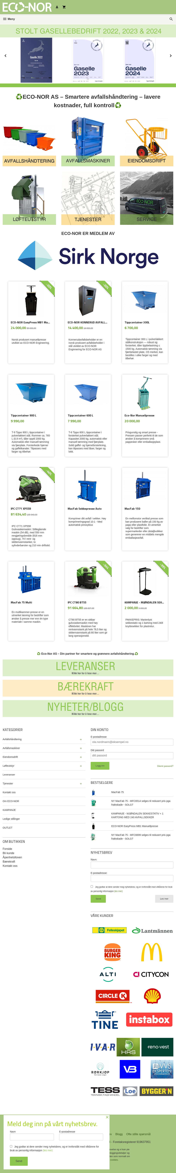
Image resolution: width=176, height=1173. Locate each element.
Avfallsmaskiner (11, 748)
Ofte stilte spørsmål (138, 1134)
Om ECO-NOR (11, 801)
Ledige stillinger (11, 818)
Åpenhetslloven (12, 857)
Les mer (164, 898)
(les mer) (118, 891)
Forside (7, 848)
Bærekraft (9, 861)
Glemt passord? (165, 766)
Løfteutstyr (8, 765)
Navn (32, 1135)
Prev (9, 55)
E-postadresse (99, 736)
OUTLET (7, 827)
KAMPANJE (9, 810)
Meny (9, 19)
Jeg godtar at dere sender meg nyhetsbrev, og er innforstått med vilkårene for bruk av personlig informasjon (54, 1148)
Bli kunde (8, 853)
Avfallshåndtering (12, 739)
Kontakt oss (9, 792)
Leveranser (9, 774)
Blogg (119, 1134)
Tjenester (8, 783)
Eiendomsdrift (10, 757)
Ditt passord (97, 750)
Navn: (94, 859)
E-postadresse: (99, 873)
